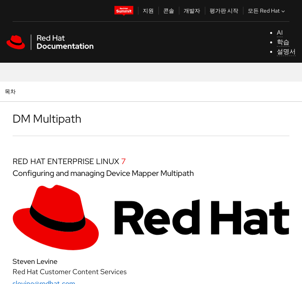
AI (280, 32)
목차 (11, 91)
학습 (283, 42)
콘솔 (168, 10)
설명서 (286, 51)
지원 (148, 10)
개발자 (192, 10)
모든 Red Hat (267, 10)
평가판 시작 (224, 10)
